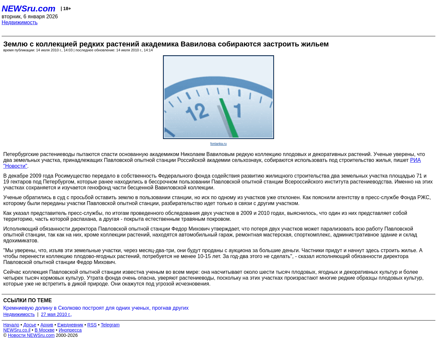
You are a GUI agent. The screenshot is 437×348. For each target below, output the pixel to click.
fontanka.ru (218, 144)
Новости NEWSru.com (31, 335)
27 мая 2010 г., (56, 314)
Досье (29, 324)
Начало (11, 324)
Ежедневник (70, 324)
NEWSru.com (29, 8)
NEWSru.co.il (16, 330)
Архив (46, 324)
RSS (92, 324)
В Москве (45, 330)
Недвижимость (20, 22)
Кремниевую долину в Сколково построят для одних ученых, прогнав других (95, 308)
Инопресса (70, 330)
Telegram (110, 324)
